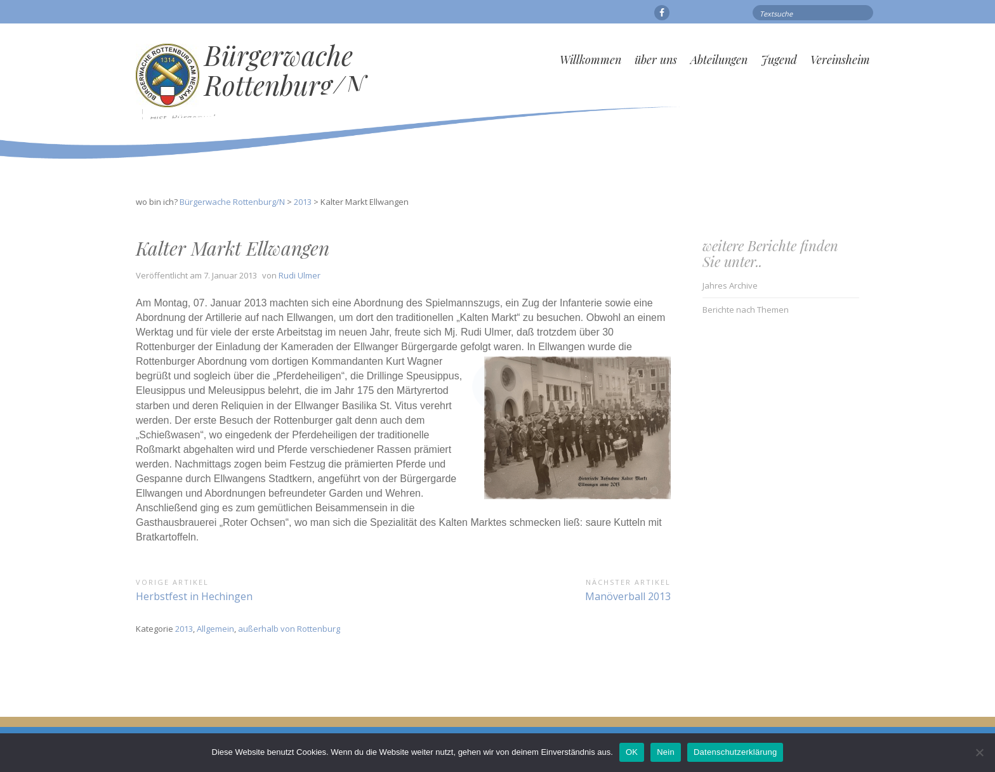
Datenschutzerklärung (735, 752)
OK (632, 752)
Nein (666, 752)
